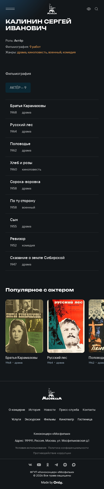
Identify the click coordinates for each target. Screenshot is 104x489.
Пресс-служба (69, 409)
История (34, 409)
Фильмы (50, 419)
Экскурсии (32, 419)
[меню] (10, 9)
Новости (49, 409)
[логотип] (52, 9)
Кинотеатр (66, 419)
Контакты (89, 409)
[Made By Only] (52, 482)
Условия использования (30, 447)
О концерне (17, 409)
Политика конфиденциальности (68, 447)
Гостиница (85, 419)
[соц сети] (30, 465)
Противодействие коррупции (52, 453)
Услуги (16, 419)
